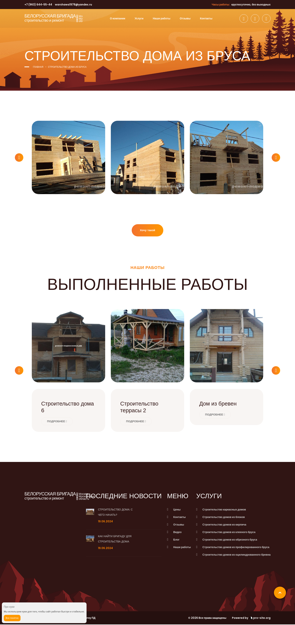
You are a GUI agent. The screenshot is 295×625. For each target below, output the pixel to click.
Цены (177, 510)
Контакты (206, 18)
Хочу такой (147, 230)
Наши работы (161, 18)
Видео (178, 533)
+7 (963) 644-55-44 (38, 4)
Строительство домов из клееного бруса (228, 533)
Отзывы (185, 18)
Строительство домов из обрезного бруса (229, 540)
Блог (177, 540)
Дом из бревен (218, 404)
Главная (38, 66)
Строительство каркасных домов (224, 510)
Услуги (139, 18)
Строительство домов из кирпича (224, 525)
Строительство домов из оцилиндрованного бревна (236, 555)
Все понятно (12, 618)
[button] (19, 157)
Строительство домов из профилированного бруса (235, 548)
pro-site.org (260, 618)
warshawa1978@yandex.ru (73, 4)
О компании (117, 18)
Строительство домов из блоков (223, 517)
